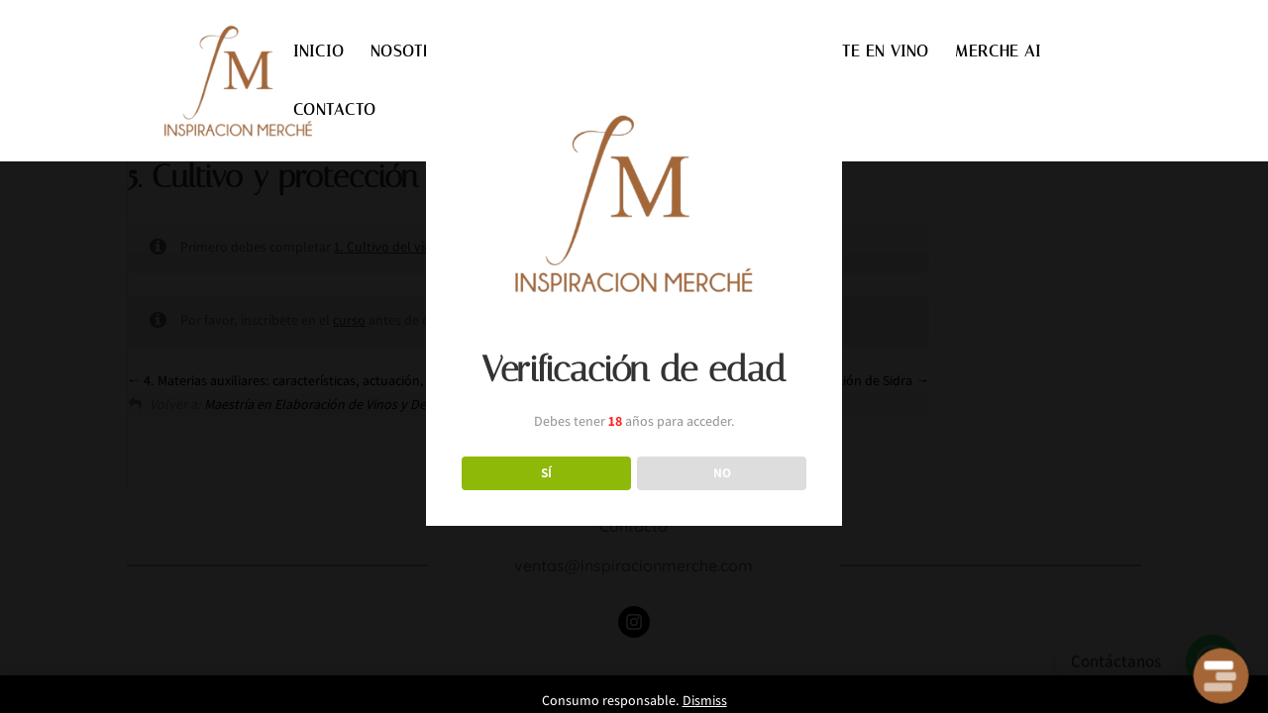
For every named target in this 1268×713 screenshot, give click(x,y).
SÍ (546, 472)
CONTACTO (334, 111)
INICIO (319, 52)
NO (722, 472)
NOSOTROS (413, 52)
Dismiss (705, 700)
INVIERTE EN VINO (860, 52)
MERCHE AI (998, 52)
